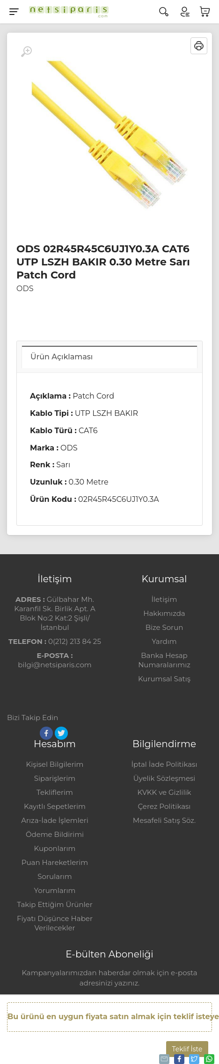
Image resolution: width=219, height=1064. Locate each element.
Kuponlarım (55, 848)
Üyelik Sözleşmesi (164, 778)
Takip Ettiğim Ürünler (54, 904)
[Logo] (66, 11)
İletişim (164, 599)
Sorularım (54, 876)
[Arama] (163, 11)
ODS (24, 288)
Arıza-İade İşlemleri (54, 820)
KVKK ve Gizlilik (164, 792)
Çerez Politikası (164, 806)
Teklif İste (187, 1049)
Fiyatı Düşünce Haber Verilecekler (55, 923)
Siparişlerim (54, 778)
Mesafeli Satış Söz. (164, 820)
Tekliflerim (54, 792)
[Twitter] (61, 733)
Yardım (164, 641)
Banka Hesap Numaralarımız (164, 660)
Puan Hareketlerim (55, 862)
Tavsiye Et (163, 1059)
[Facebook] (46, 733)
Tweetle (193, 1059)
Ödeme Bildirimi (55, 834)
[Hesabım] (184, 11)
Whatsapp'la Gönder (208, 1059)
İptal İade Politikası (164, 764)
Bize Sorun (164, 627)
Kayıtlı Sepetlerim (55, 806)
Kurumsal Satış (164, 678)
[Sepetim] (205, 11)
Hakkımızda (164, 613)
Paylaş (178, 1059)
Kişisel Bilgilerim (54, 764)
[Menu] (14, 11)
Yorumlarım (55, 890)
